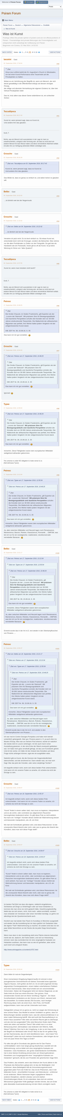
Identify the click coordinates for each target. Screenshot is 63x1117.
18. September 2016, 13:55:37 (13, 648)
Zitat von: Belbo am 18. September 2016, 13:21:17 (24, 654)
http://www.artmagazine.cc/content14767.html (21, 950)
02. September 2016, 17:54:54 (13, 63)
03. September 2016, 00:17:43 (13, 115)
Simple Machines (22, 1114)
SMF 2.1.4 (4, 1114)
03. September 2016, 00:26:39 (13, 157)
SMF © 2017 (13, 1114)
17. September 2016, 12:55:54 (13, 408)
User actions (55, 52)
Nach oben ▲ (57, 1114)
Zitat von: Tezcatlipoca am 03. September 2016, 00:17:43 (27, 163)
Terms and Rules (47, 1114)
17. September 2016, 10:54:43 (13, 350)
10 (36, 52)
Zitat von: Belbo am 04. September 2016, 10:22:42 (24, 226)
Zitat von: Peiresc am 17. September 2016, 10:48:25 (25, 356)
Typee (6, 404)
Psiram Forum (11, 13)
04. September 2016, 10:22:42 (13, 195)
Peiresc (7, 301)
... (24, 52)
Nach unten (7, 52)
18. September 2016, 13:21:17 (13, 552)
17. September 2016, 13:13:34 (13, 474)
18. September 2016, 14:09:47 (13, 788)
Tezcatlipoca (10, 111)
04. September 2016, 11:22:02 (13, 220)
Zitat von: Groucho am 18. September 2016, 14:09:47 (25, 851)
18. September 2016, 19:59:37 (13, 845)
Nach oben (6, 1100)
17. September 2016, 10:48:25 (13, 305)
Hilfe (39, 1114)
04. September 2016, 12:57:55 (13, 263)
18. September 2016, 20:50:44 (13, 969)
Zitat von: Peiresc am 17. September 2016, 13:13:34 (25, 558)
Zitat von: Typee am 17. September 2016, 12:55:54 (25, 480)
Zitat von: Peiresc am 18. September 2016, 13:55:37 (25, 794)
